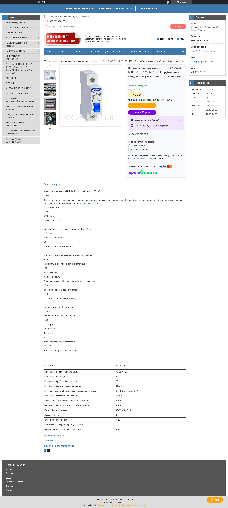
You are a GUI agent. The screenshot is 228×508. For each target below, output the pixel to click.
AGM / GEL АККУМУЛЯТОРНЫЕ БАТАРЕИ (20, 116)
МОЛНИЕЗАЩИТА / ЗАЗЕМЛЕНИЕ (15, 124)
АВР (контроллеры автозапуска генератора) (21, 132)
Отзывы (9, 486)
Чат (215, 499)
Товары (65, 51)
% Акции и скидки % (148, 8)
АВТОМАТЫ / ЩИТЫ (15, 22)
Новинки (161, 51)
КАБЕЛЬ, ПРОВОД (14, 32)
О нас (79, 51)
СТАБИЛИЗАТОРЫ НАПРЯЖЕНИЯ (14, 57)
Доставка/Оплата (114, 51)
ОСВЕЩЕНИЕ (12, 78)
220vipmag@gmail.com (202, 61)
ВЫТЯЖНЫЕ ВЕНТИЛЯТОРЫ (19, 88)
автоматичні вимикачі (87, 202)
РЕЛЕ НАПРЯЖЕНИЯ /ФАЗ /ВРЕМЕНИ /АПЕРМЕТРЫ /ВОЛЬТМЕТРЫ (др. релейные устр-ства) (20, 68)
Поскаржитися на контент (109, 505)
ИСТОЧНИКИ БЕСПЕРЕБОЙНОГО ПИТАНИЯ (20, 100)
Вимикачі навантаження (63, 61)
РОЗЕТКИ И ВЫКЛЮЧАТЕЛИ (19, 37)
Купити (142, 105)
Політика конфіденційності (134, 505)
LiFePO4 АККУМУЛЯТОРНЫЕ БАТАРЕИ (19, 108)
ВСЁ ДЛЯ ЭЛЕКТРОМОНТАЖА (20, 27)
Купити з (142, 112)
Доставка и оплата (14, 481)
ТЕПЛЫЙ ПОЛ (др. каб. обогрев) (16, 44)
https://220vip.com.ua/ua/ (203, 51)
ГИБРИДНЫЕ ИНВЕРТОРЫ (18, 93)
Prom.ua (129, 499)
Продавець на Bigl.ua (114, 502)
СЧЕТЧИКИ (11, 83)
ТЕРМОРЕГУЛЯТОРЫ (15, 50)
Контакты (94, 51)
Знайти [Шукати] (178, 26)
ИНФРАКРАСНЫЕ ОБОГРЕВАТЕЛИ (14, 140)
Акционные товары (140, 51)
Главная (50, 51)
